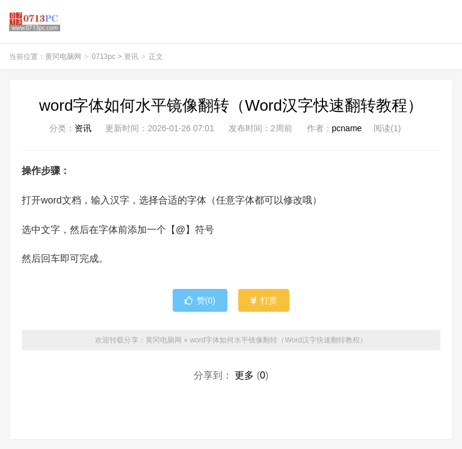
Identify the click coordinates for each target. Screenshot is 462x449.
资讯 (131, 56)
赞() (200, 300)
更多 (244, 375)
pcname (347, 128)
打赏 (263, 300)
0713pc (104, 56)
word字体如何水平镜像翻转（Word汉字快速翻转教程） (231, 105)
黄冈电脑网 (34, 21)
